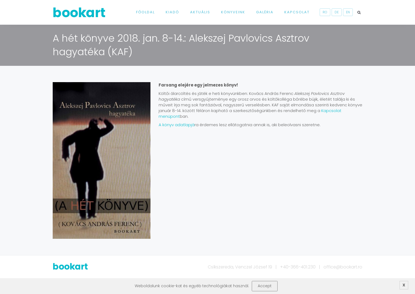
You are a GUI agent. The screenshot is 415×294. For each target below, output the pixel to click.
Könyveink (233, 12)
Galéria (264, 12)
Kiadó (172, 12)
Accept (265, 286)
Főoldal (145, 12)
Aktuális (200, 12)
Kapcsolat (297, 12)
